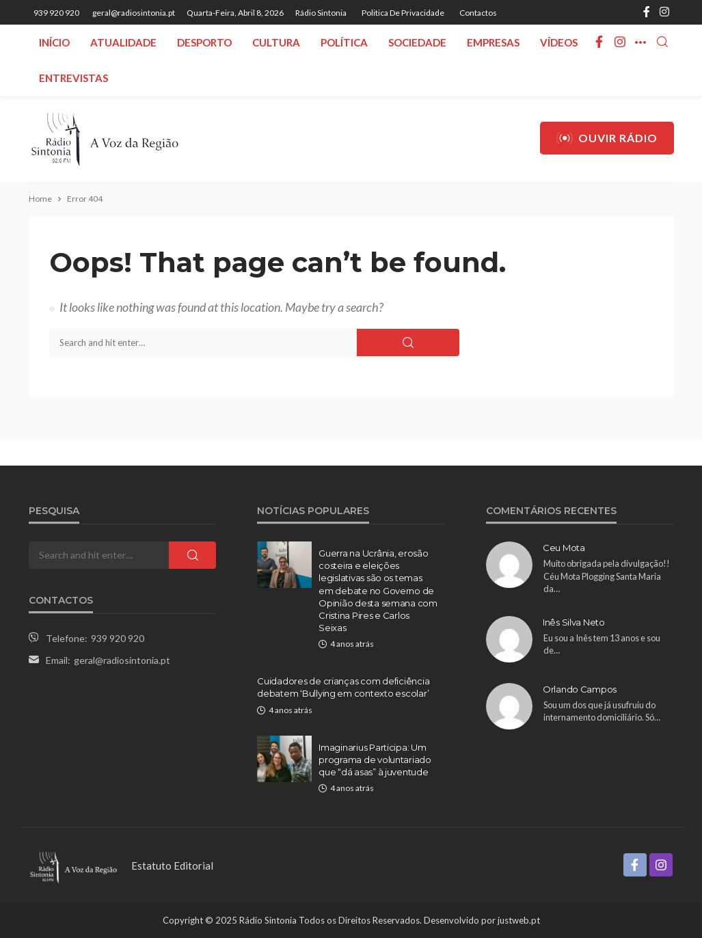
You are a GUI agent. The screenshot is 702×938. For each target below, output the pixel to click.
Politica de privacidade (403, 13)
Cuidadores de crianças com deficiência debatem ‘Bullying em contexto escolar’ (343, 687)
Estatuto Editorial (172, 865)
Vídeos (559, 42)
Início (54, 42)
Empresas (493, 42)
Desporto (204, 42)
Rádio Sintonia (321, 13)
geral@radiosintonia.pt (122, 660)
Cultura (276, 42)
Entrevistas (73, 78)
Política (344, 42)
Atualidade (123, 42)
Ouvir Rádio (607, 138)
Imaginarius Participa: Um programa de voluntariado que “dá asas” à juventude (375, 759)
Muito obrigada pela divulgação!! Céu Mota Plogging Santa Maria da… (606, 576)
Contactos (478, 13)
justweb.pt (519, 920)
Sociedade (417, 42)
